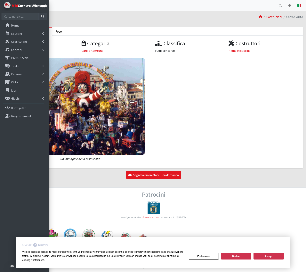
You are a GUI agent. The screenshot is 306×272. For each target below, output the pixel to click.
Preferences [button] (38, 260)
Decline (236, 256)
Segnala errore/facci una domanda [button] (177, 159)
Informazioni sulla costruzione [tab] (75, 31)
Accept (268, 256)
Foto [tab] (106, 31)
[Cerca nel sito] (20, 16)
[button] (54, 5)
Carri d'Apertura (127, 51)
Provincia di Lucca (174, 198)
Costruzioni (274, 17)
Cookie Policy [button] (118, 256)
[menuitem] (24, 26)
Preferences (203, 256)
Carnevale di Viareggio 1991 (74, 51)
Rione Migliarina (251, 51)
